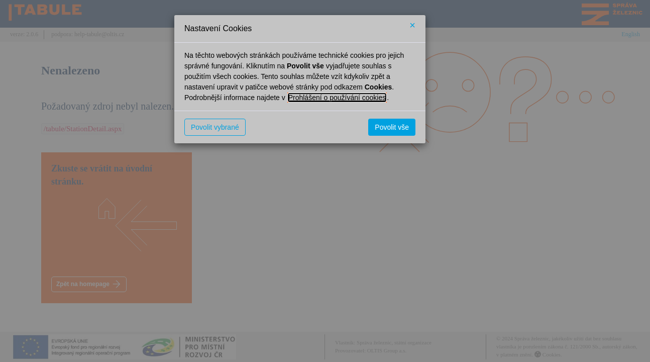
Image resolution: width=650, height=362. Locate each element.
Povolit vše (392, 127)
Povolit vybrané (215, 127)
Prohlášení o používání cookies (337, 98)
